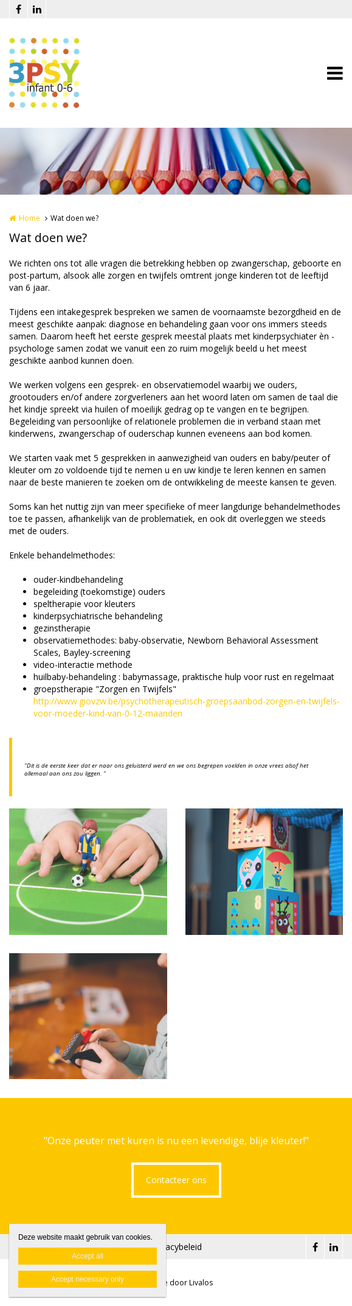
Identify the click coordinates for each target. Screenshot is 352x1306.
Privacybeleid (176, 1246)
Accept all (87, 1256)
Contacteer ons (176, 1180)
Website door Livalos (176, 1282)
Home (29, 218)
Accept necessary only (87, 1279)
